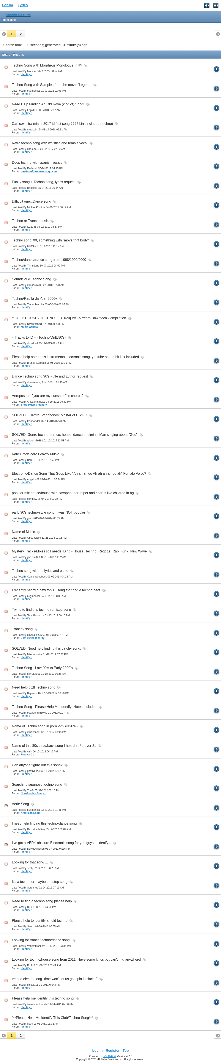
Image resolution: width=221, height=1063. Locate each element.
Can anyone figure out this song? (37, 765)
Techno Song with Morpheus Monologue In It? (47, 65)
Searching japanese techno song (37, 784)
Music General (29, 326)
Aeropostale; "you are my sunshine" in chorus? (48, 396)
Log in (97, 1050)
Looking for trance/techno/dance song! (41, 940)
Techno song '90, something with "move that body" (50, 240)
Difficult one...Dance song (31, 201)
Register (113, 1050)
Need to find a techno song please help (42, 901)
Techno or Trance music (30, 221)
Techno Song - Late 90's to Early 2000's (42, 668)
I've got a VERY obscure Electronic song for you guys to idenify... (61, 843)
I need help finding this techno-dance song (44, 823)
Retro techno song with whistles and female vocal (49, 143)
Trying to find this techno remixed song (41, 609)
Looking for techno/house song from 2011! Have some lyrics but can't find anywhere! (76, 959)
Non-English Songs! (33, 793)
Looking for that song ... (30, 862)
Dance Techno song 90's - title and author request (50, 376)
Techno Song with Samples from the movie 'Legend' (51, 85)
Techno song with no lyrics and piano (40, 571)
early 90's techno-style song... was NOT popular (48, 512)
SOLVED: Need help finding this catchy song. (46, 648)
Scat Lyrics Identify (32, 637)
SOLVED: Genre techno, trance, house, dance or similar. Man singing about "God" (74, 434)
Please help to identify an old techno (39, 920)
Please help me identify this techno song (43, 998)
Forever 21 (27, 754)
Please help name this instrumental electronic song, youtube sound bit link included (75, 357)
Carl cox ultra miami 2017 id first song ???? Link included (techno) (62, 123)
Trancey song (22, 629)
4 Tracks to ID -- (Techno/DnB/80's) (39, 337)
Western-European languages (39, 171)
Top (126, 1050)
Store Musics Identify (34, 404)
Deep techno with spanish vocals (37, 162)
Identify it (26, 74)
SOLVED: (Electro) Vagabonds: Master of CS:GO (49, 415)
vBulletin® (109, 1056)
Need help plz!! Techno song (33, 687)
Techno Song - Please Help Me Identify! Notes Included (54, 707)
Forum (7, 5)
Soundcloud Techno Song (31, 279)
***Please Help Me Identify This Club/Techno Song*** (52, 1018)
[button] (11, 33)
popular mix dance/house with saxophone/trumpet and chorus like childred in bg (73, 493)
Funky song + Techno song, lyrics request (44, 182)
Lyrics (23, 5)
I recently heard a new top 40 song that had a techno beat (56, 590)
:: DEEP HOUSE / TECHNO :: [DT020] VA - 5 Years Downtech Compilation (69, 318)
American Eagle (30, 812)
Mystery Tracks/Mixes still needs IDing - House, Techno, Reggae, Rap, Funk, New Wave (79, 551)
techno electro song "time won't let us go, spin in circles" (55, 979)
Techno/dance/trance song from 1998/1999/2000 (49, 260)
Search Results (18, 15)
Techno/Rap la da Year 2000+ (34, 298)
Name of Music (23, 532)
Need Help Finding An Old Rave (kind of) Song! (48, 104)
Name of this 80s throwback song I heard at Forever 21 (54, 745)
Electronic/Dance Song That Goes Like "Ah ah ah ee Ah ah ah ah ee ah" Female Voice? (79, 473)
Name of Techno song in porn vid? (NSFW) (45, 726)
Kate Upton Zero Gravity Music (35, 454)
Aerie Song (20, 804)
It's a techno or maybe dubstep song (39, 882)
